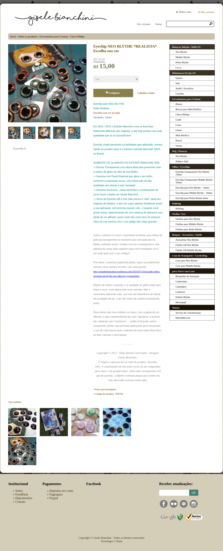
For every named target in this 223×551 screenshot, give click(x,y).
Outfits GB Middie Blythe (189, 250)
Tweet (16, 148)
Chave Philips (77, 36)
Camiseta (180, 291)
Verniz (179, 145)
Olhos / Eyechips (181, 166)
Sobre (19, 491)
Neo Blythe (181, 52)
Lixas (178, 124)
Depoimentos (23, 498)
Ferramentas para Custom (54, 36)
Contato (20, 501)
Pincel (179, 140)
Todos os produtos (27, 36)
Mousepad (181, 302)
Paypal (54, 498)
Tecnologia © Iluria (111, 541)
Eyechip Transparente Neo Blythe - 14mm (193, 173)
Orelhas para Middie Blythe (189, 224)
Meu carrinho (207, 12)
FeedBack (21, 494)
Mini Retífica (182, 135)
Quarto (179, 78)
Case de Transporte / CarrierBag (189, 255)
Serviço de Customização (188, 312)
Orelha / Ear (179, 214)
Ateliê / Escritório (184, 88)
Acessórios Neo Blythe (187, 239)
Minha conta (185, 11)
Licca (178, 67)
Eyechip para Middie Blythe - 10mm (194, 192)
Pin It (23, 148)
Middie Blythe (183, 57)
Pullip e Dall (182, 161)
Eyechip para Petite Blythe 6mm (192, 198)
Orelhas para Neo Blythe (188, 219)
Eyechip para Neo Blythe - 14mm (192, 187)
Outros (176, 307)
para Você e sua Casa (183, 271)
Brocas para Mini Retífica (188, 109)
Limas (179, 130)
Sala (178, 83)
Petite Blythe (182, 62)
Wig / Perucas (179, 151)
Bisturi (179, 104)
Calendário (181, 286)
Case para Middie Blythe (188, 265)
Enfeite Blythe (183, 297)
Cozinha (180, 93)
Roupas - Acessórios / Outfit (187, 234)
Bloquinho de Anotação (187, 276)
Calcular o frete (146, 93)
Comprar (113, 93)
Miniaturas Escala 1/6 (184, 73)
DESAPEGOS (183, 318)
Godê (178, 119)
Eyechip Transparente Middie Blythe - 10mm (195, 181)
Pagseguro (56, 494)
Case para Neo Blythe (186, 260)
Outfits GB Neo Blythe (187, 245)
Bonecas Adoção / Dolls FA (186, 47)
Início (13, 36)
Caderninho (181, 281)
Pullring (176, 203)
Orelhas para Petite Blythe (189, 229)
